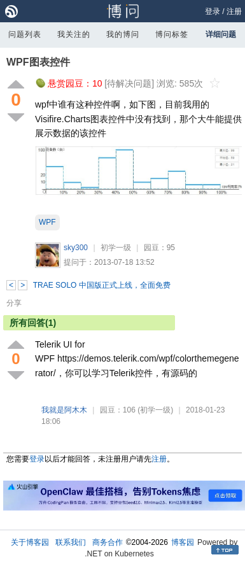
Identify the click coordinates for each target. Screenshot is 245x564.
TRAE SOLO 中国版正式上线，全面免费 (102, 285)
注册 (234, 11)
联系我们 (70, 542)
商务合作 (107, 542)
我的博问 (122, 34)
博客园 (182, 542)
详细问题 (221, 34)
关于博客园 (30, 542)
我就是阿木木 (64, 409)
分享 (14, 303)
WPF (47, 222)
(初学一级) (155, 409)
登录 (212, 11)
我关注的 (73, 34)
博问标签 (171, 34)
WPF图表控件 (38, 62)
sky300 (76, 247)
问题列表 (24, 34)
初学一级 (116, 247)
